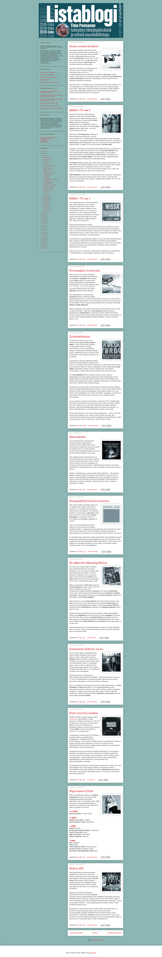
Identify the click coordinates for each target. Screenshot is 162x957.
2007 (43, 248)
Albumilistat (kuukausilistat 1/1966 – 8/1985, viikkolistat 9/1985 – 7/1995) (51, 99)
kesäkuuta (46, 198)
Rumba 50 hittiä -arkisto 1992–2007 (49, 105)
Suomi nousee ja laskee (83, 46)
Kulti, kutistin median (83, 713)
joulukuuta (46, 157)
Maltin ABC (76, 868)
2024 (43, 155)
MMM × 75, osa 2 (79, 110)
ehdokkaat (72, 719)
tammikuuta (46, 209)
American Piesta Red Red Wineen (49, 137)
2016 (43, 228)
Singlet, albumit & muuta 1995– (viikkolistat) (51, 108)
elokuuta (45, 194)
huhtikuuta (46, 203)
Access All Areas (44, 142)
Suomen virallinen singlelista (47, 74)
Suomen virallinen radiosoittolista (48, 77)
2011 (43, 239)
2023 (43, 212)
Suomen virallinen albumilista (47, 72)
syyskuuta (46, 164)
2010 (43, 241)
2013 (43, 234)
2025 (43, 153)
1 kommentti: (91, 780)
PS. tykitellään (44, 141)
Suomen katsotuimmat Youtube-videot (50, 82)
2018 (43, 223)
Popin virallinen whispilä (46, 138)
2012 (43, 237)
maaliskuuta (46, 205)
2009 (43, 243)
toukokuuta (46, 201)
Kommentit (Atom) (97, 940)
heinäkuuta (46, 196)
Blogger (93, 953)
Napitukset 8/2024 (81, 791)
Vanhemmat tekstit (114, 933)
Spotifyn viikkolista (45, 79)
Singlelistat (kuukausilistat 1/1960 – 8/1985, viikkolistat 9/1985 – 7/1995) (51, 96)
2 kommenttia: (91, 637)
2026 (43, 151)
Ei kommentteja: (92, 99)
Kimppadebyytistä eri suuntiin (89, 500)
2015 (43, 230)
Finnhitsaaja (43, 139)
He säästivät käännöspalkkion (88, 562)
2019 (43, 221)
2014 (43, 232)
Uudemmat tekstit (76, 933)
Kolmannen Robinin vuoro (86, 649)
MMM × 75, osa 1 (79, 198)
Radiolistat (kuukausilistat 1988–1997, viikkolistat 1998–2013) (50, 92)
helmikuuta (46, 207)
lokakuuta (46, 162)
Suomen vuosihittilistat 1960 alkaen (49, 103)
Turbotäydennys (79, 336)
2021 (43, 217)
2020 (43, 219)
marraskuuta (46, 159)
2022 (43, 214)
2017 (43, 226)
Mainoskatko (77, 436)
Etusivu (95, 933)
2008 (43, 245)
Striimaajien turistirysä (84, 270)
